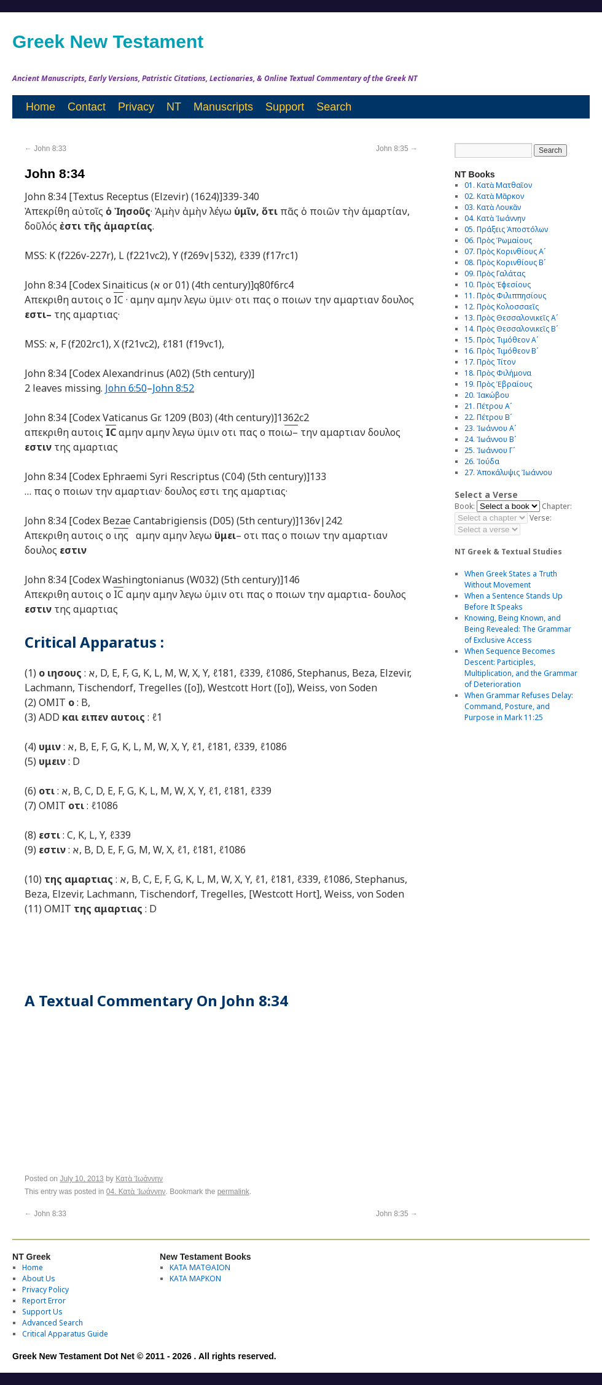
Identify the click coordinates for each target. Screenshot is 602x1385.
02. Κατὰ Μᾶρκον (494, 196)
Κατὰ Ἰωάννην (139, 1178)
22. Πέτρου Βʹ (488, 417)
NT (173, 107)
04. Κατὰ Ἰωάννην (136, 1191)
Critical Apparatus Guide (65, 1334)
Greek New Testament (107, 41)
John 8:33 (45, 148)
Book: (465, 506)
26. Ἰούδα (481, 461)
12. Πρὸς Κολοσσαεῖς (501, 306)
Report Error (44, 1300)
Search (333, 107)
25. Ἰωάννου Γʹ (489, 450)
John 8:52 (173, 388)
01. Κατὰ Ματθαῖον (498, 185)
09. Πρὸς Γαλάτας (494, 273)
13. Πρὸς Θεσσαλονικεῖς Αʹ (511, 317)
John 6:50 (126, 388)
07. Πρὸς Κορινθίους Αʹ (504, 251)
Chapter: (557, 506)
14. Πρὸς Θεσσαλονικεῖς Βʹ (511, 329)
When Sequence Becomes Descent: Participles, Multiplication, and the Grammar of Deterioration (520, 667)
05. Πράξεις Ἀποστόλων (506, 229)
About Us (38, 1278)
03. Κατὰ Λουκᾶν (492, 207)
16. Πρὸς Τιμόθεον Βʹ (501, 351)
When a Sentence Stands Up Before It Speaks (513, 601)
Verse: (541, 518)
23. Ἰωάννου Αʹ (490, 428)
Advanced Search (52, 1322)
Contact (87, 107)
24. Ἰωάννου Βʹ (490, 439)
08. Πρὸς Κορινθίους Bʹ (504, 262)
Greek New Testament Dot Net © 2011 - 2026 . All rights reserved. (144, 1356)
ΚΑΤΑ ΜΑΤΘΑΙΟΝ (200, 1267)
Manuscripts (223, 107)
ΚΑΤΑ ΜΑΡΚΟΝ (195, 1278)
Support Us (42, 1311)
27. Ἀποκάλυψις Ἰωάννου (508, 472)
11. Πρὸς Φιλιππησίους (505, 295)
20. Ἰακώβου (486, 395)
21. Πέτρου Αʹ (488, 406)
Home (40, 107)
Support (284, 107)
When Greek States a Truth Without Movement (510, 579)
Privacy (136, 107)
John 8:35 (397, 148)
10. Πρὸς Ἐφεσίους (497, 284)
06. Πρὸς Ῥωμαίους (498, 240)
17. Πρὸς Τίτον (489, 362)
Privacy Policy (45, 1289)
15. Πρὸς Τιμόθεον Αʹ (501, 340)
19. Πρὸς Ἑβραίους (498, 384)
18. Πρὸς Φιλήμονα (497, 373)
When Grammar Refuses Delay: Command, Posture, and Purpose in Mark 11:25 (518, 706)
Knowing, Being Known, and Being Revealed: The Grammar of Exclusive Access (517, 629)
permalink (233, 1191)
